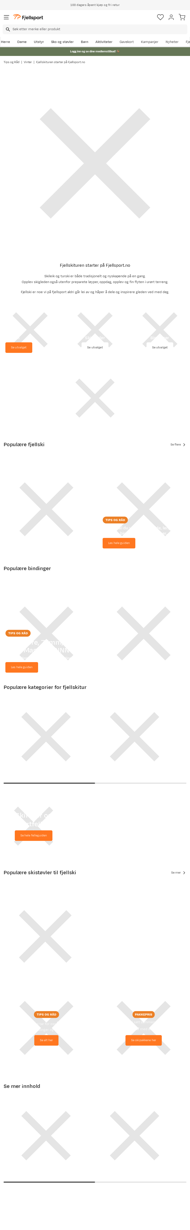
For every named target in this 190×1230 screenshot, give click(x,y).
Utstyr (39, 42)
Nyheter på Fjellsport (52, 1169)
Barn (84, 42)
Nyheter (172, 42)
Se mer (178, 827)
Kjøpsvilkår (102, 1226)
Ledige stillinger (94, 1171)
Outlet (48, 1179)
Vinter (28, 62)
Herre (5, 42)
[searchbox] (99, 29)
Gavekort (127, 42)
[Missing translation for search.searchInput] (7, 29)
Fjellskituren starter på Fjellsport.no (60, 62)
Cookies (119, 1226)
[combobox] (95, 29)
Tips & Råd (13, 1181)
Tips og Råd (11, 62)
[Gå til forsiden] (28, 17)
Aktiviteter (103, 42)
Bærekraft (90, 1178)
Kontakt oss (14, 1201)
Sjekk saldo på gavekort (15, 1165)
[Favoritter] (160, 17)
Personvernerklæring (78, 1226)
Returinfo (12, 1174)
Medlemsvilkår (94, 1164)
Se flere (178, 444)
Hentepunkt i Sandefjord (14, 1192)
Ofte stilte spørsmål (12, 1152)
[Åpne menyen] (6, 17)
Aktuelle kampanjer (51, 1156)
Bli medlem (170, 1111)
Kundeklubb (91, 1156)
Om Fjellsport (93, 1149)
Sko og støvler (62, 42)
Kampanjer (149, 42)
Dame (22, 42)
